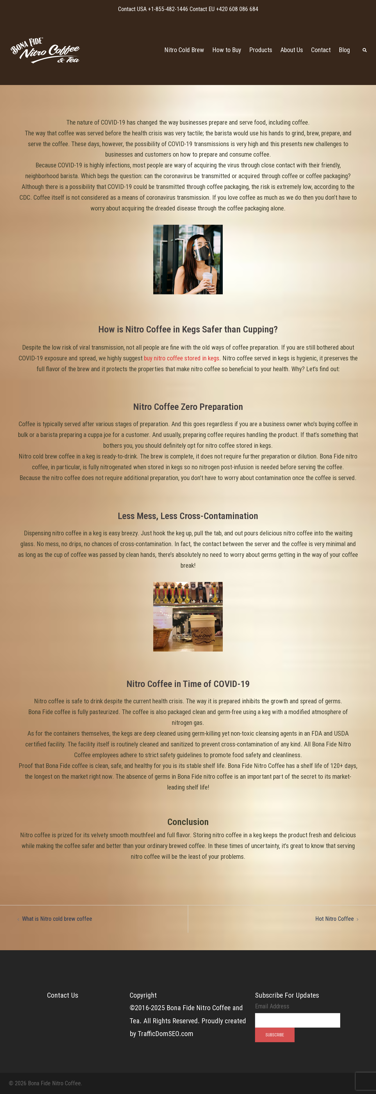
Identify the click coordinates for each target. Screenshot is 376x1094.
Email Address (272, 1006)
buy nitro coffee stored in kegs (181, 358)
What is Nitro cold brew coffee (57, 918)
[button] (365, 50)
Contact (321, 50)
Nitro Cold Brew (184, 50)
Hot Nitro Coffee (334, 918)
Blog (344, 50)
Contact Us (62, 995)
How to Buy (226, 50)
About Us (291, 50)
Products (260, 50)
